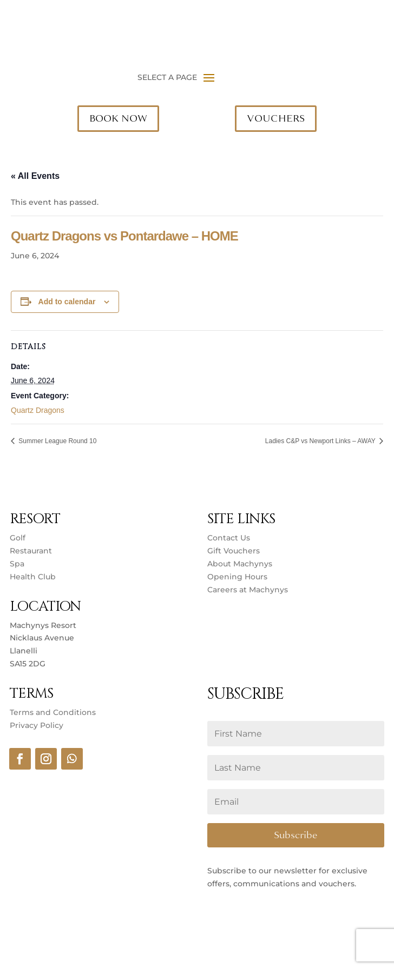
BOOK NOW (118, 118)
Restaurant (31, 551)
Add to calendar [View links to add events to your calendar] (67, 301)
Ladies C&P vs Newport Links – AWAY (321, 441)
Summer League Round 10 (56, 441)
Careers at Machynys (248, 589)
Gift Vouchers (233, 551)
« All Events (35, 176)
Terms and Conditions (53, 712)
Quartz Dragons (37, 410)
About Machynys (239, 564)
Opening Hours (237, 577)
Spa (17, 564)
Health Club (33, 577)
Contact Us (228, 538)
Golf (17, 538)
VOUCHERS (276, 118)
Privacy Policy (36, 725)
